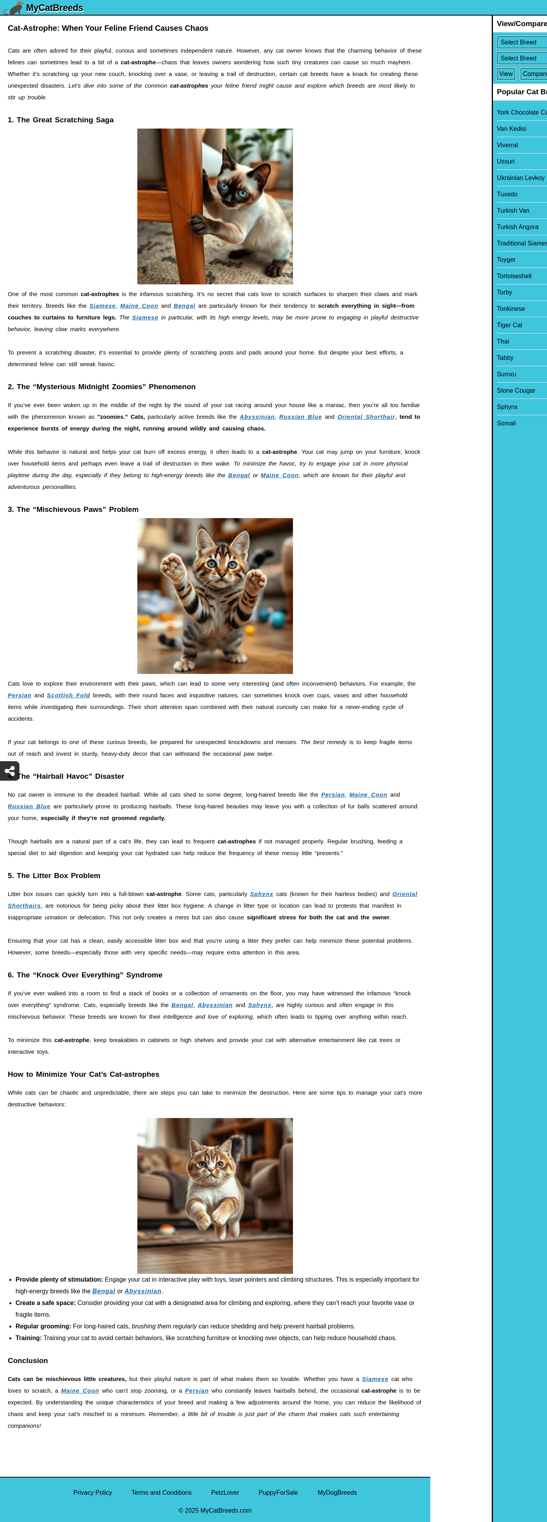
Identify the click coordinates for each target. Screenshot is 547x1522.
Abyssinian (257, 416)
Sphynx (262, 894)
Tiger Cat (448, 325)
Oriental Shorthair (366, 416)
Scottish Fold (68, 695)
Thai (441, 341)
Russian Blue (300, 416)
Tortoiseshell (452, 276)
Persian (20, 695)
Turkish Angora (456, 227)
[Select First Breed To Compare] (489, 42)
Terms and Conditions (161, 1492)
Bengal (184, 305)
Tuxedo (445, 194)
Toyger (444, 259)
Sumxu (445, 374)
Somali (444, 423)
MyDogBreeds (337, 1492)
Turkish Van (451, 210)
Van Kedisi (450, 128)
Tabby (443, 357)
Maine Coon (139, 305)
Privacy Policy (92, 1492)
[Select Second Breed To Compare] (489, 58)
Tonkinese (449, 308)
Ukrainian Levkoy (459, 178)
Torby (443, 292)
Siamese (102, 305)
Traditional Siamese (462, 243)
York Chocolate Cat (462, 112)
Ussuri (444, 161)
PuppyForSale (278, 1492)
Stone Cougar (454, 390)
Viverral (445, 145)
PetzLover (225, 1492)
